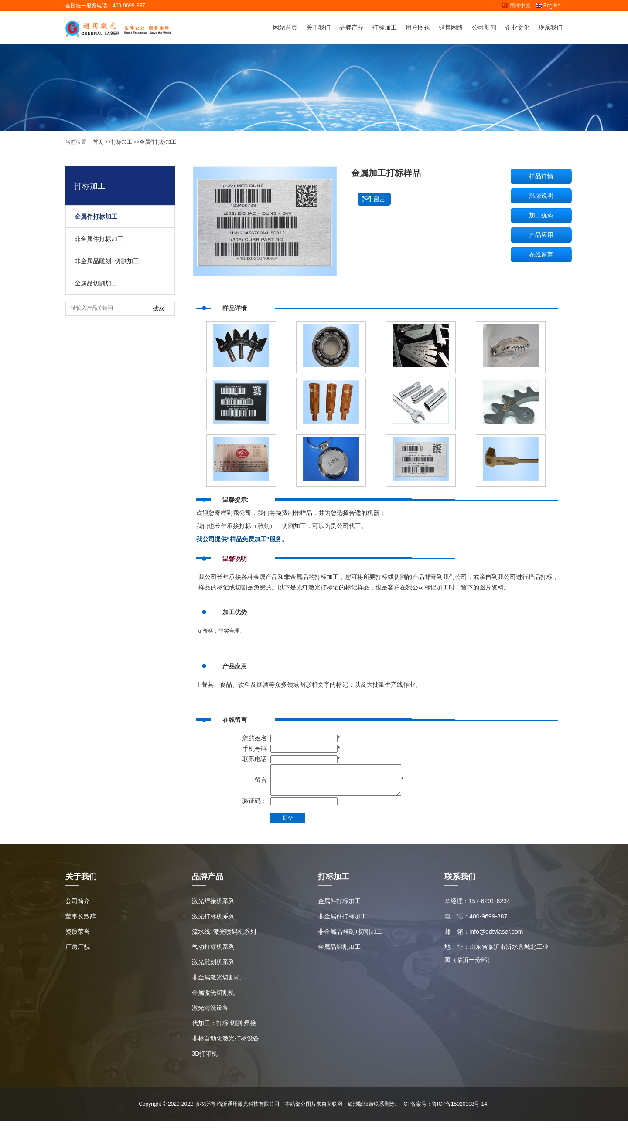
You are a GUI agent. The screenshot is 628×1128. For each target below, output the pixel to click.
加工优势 (541, 215)
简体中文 (516, 6)
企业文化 (517, 27)
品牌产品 (351, 27)
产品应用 (541, 234)
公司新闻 (484, 27)
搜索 (158, 308)
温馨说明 (541, 195)
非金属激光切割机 (216, 983)
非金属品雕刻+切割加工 (107, 260)
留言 (379, 199)
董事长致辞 (80, 922)
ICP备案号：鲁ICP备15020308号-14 (444, 1111)
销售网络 (451, 27)
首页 (97, 142)
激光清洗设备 (210, 1014)
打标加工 (384, 27)
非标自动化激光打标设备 (225, 1044)
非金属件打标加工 (99, 238)
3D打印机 (205, 1060)
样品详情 (541, 176)
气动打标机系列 (213, 953)
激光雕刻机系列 (213, 968)
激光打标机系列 (213, 922)
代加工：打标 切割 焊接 (224, 1029)
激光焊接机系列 (213, 907)
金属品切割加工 (96, 283)
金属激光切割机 (213, 999)
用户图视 (418, 27)
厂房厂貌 (77, 953)
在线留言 (541, 254)
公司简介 (77, 907)
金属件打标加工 (158, 142)
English (547, 6)
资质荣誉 (77, 938)
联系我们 (550, 27)
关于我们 (318, 27)
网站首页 (285, 27)
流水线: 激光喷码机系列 (224, 938)
